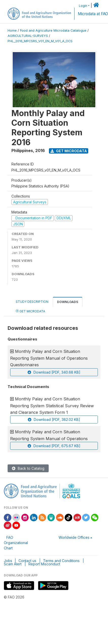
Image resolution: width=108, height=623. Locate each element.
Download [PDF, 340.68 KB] (54, 372)
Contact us (27, 560)
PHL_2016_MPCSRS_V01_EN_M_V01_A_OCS (40, 41)
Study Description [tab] (32, 302)
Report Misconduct (44, 564)
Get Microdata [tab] (30, 311)
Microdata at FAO (93, 13)
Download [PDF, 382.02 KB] (54, 419)
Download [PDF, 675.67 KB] (54, 446)
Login (83, 6)
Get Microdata (68, 151)
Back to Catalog (28, 468)
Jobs (8, 560)
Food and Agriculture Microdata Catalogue (53, 30)
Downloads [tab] (67, 302)
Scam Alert (13, 564)
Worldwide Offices (74, 537)
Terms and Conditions (61, 560)
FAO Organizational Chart (16, 542)
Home (12, 30)
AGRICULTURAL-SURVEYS (28, 36)
